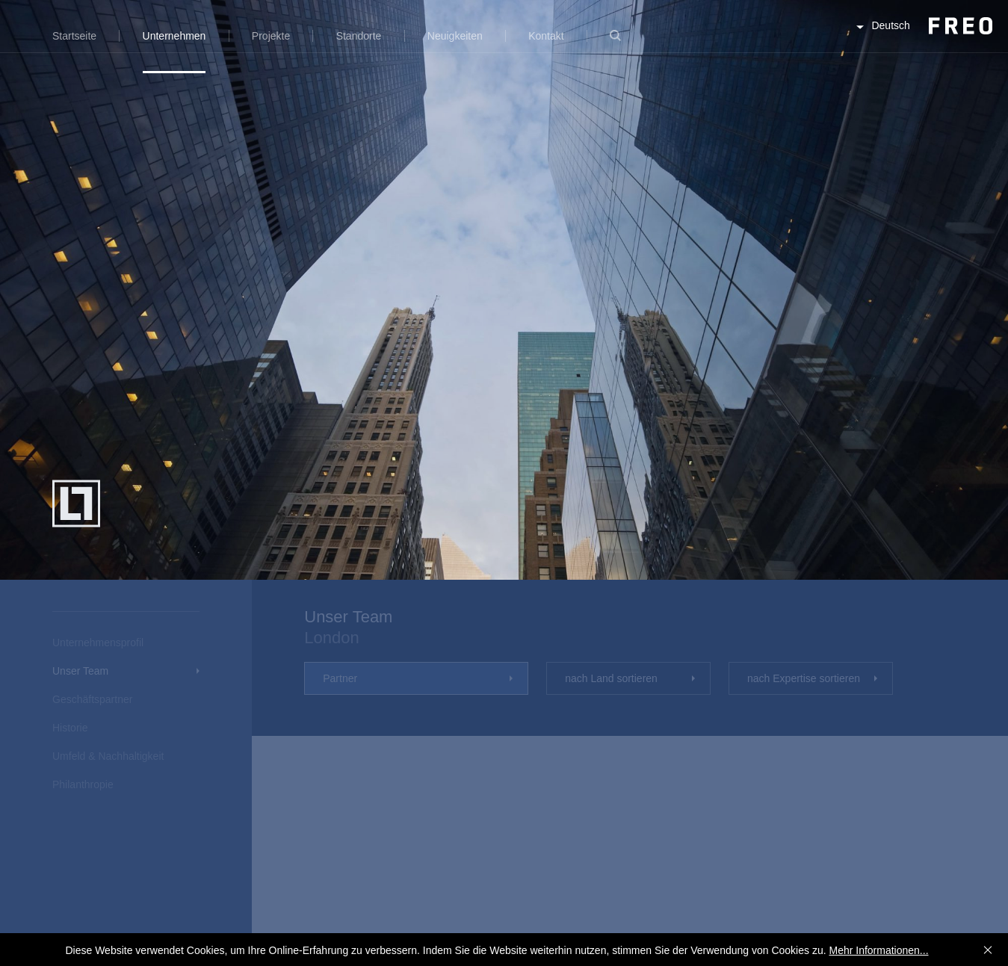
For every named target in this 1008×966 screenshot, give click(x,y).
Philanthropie (83, 784)
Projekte (271, 36)
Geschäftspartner (92, 699)
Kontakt (545, 36)
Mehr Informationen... (878, 950)
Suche (615, 44)
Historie (69, 728)
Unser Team (80, 671)
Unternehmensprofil (97, 642)
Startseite (74, 36)
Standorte (359, 36)
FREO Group (924, 38)
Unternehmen (174, 36)
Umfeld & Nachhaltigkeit (108, 756)
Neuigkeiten (455, 36)
